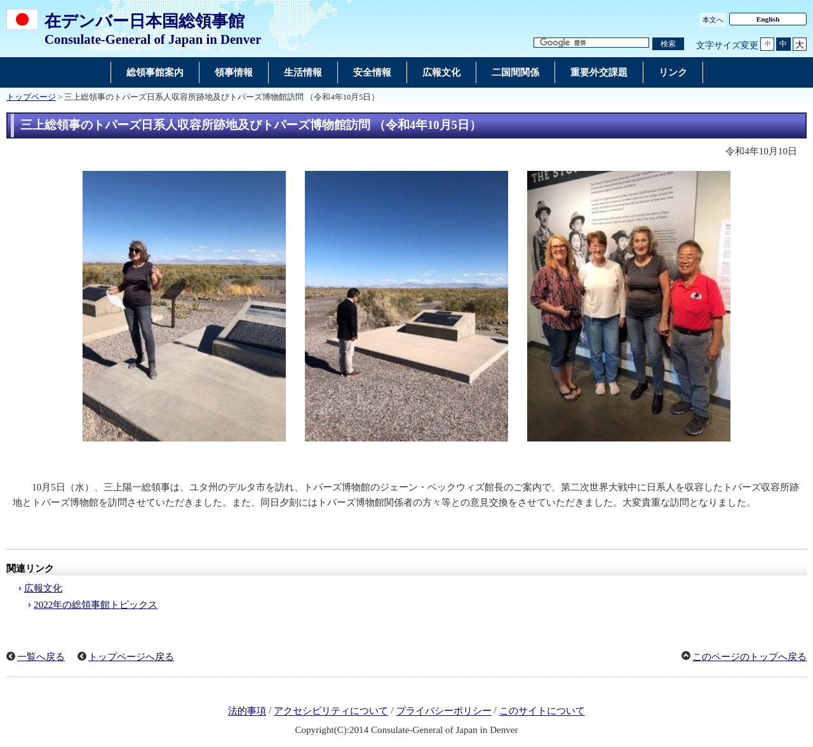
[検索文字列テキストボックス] (591, 42)
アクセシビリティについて (331, 711)
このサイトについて (542, 711)
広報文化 (43, 588)
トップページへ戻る (131, 657)
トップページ (31, 97)
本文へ (712, 20)
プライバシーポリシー (444, 711)
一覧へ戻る (41, 657)
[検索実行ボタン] (668, 44)
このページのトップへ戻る (749, 657)
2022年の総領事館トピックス (96, 605)
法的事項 (247, 711)
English (768, 19)
